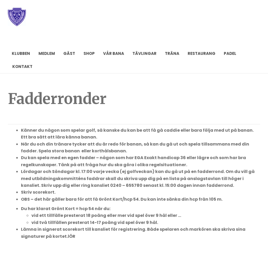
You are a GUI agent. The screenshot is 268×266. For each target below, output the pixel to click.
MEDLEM (46, 53)
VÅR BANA (113, 53)
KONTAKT (22, 66)
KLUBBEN (21, 53)
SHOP (89, 53)
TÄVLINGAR (144, 53)
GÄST (69, 53)
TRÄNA (172, 53)
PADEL (230, 53)
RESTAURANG (201, 53)
